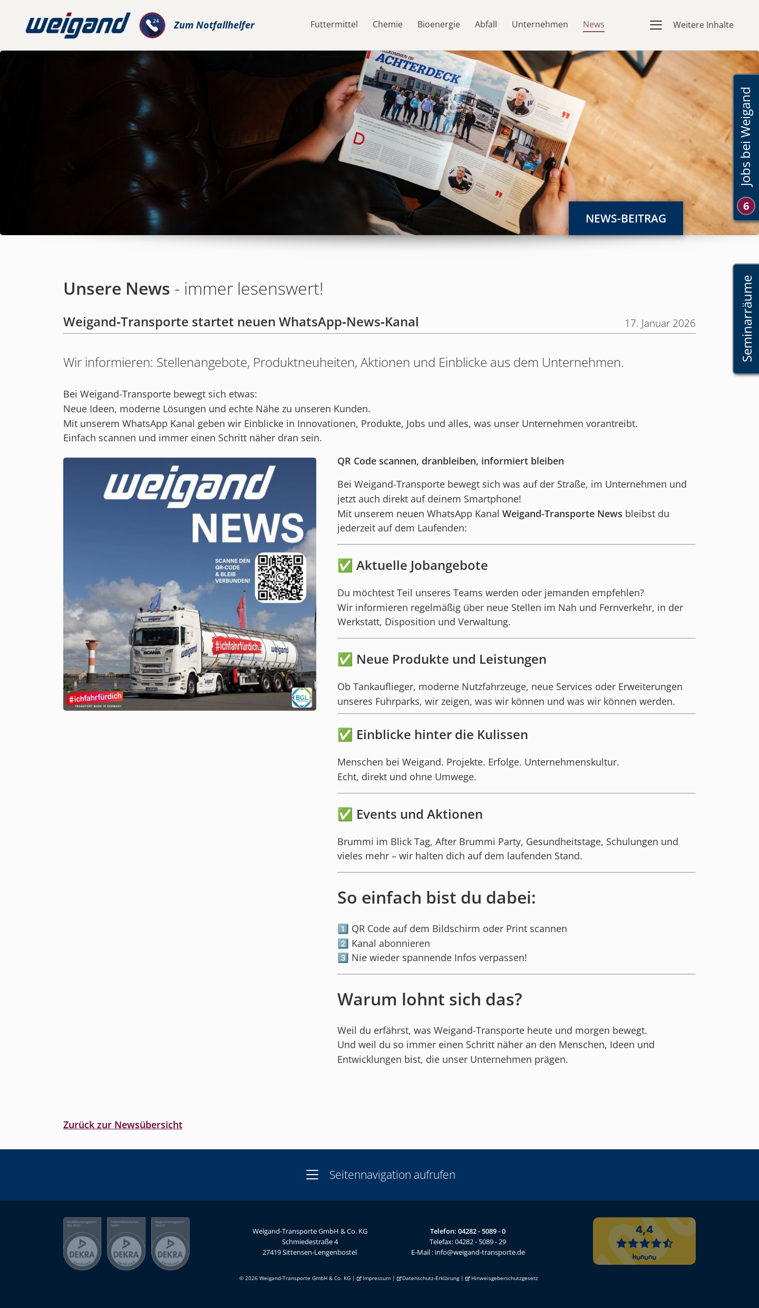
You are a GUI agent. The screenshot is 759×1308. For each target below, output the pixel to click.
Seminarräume (746, 319)
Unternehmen (540, 24)
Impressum (377, 1278)
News (594, 24)
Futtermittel (334, 24)
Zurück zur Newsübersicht (122, 1124)
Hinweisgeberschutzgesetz (504, 1278)
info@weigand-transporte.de (480, 1252)
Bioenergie (438, 24)
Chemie (388, 24)
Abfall (486, 24)
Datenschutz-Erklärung (430, 1278)
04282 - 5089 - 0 (481, 1231)
